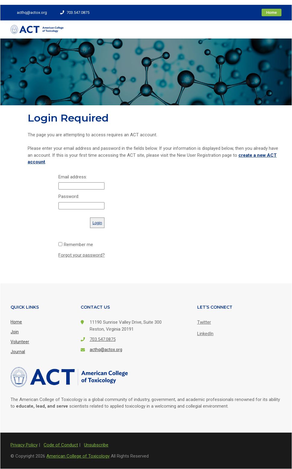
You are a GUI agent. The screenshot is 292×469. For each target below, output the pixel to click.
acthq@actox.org (29, 12)
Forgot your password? (81, 255)
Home (271, 12)
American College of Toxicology (78, 456)
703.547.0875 (74, 12)
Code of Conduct (61, 445)
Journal (18, 351)
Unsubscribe (96, 445)
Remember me (78, 244)
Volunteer (20, 341)
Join (15, 331)
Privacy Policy (24, 445)
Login (97, 223)
